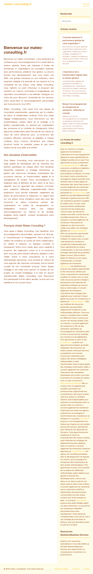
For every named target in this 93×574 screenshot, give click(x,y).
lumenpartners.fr (77, 451)
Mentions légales (62, 569)
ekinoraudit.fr (81, 500)
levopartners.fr (66, 342)
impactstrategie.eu (77, 301)
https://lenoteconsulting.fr (70, 383)
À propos (76, 569)
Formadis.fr (84, 419)
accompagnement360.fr (70, 165)
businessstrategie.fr (78, 231)
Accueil (86, 4)
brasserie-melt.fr (79, 193)
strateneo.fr (65, 266)
